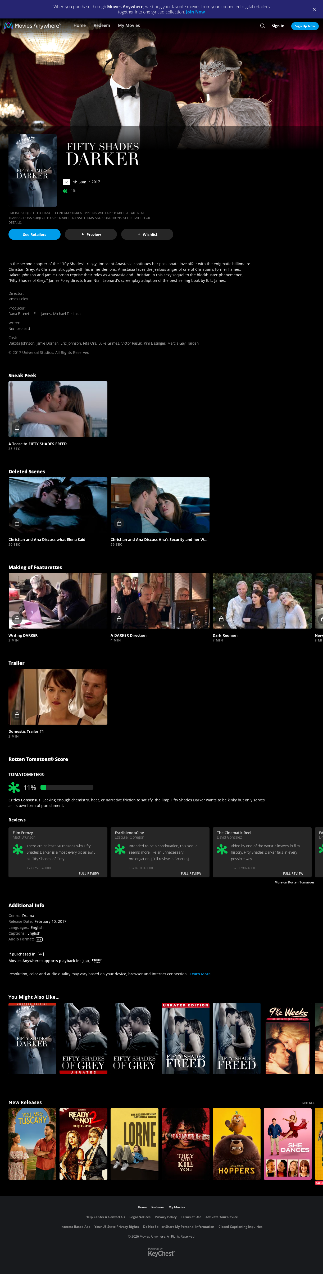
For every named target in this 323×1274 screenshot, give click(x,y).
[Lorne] (134, 1144)
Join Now (195, 12)
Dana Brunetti (19, 313)
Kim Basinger (154, 343)
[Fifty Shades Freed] (237, 1039)
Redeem (102, 25)
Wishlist (147, 234)
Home (80, 25)
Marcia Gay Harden (183, 343)
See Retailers (34, 234)
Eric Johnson (71, 343)
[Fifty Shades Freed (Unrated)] (186, 1039)
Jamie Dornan (47, 343)
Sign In (278, 25)
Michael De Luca (66, 313)
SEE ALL (308, 1103)
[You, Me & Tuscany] (32, 1144)
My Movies (129, 25)
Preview (91, 234)
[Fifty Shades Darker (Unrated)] (32, 1039)
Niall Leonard (19, 328)
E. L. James (42, 313)
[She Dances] (288, 1144)
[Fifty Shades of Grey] (134, 1039)
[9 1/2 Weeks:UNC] (288, 1039)
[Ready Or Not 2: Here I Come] (83, 1144)
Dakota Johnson (21, 343)
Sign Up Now (305, 26)
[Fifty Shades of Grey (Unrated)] (83, 1039)
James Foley (18, 298)
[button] (57, 409)
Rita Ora (89, 343)
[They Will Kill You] (186, 1144)
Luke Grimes (108, 343)
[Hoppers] (237, 1144)
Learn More (200, 973)
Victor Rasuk (131, 343)
